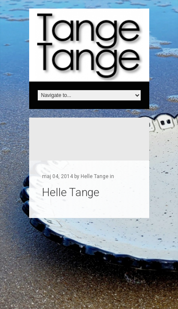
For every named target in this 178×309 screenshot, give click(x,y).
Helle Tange (71, 192)
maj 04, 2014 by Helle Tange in (78, 176)
